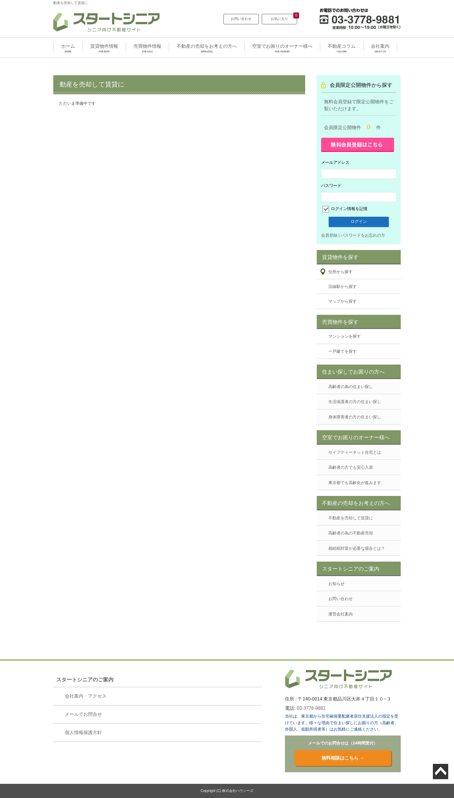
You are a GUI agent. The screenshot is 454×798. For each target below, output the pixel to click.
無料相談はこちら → (342, 757)
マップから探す (342, 301)
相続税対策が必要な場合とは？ (356, 548)
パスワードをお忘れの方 (362, 235)
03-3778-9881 (311, 708)
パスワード (331, 185)
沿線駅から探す (342, 286)
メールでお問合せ (83, 714)
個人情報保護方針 (83, 732)
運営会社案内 (340, 614)
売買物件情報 (147, 46)
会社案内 (380, 46)
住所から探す (340, 271)
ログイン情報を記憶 (348, 208)
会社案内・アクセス (86, 696)
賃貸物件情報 (104, 46)
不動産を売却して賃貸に (350, 518)
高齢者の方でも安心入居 (350, 467)
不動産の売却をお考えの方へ (207, 46)
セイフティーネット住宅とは (354, 452)
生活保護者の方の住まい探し (354, 401)
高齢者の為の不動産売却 (350, 533)
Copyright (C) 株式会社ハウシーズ (227, 791)
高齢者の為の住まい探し (350, 386)
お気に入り (284, 17)
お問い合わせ (241, 19)
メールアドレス (335, 162)
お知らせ (336, 583)
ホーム (68, 46)
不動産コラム (342, 46)
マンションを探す (344, 336)
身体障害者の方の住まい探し (354, 417)
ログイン (359, 221)
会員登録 (329, 235)
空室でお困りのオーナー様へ (282, 46)
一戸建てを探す (342, 351)
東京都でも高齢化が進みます (354, 482)
